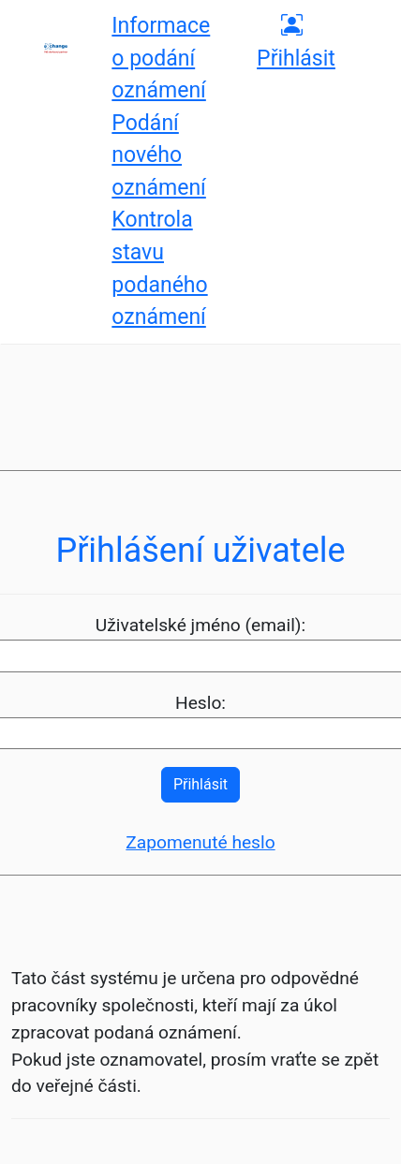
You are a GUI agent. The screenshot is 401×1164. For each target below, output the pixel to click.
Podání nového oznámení (158, 155)
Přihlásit (200, 784)
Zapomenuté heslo (200, 842)
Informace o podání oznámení (160, 58)
